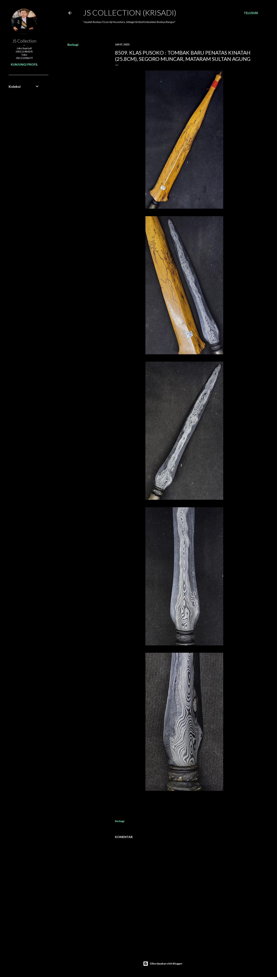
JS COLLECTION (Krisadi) (129, 12)
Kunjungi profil (24, 64)
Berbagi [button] (72, 44)
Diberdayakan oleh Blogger (162, 963)
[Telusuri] (251, 13)
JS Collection (24, 40)
